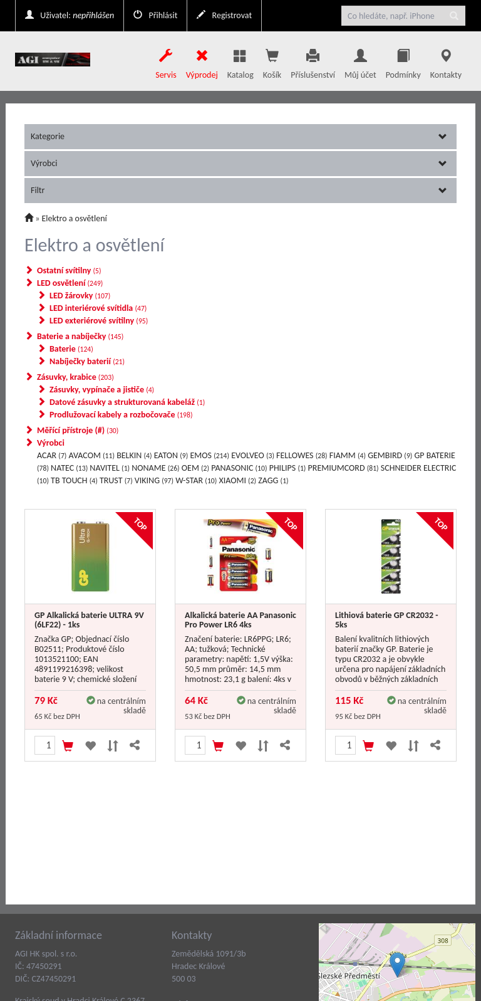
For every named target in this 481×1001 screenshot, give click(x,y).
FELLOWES (302, 455)
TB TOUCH (74, 480)
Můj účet (360, 60)
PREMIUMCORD (343, 468)
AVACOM (92, 455)
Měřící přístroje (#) (77, 430)
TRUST (116, 480)
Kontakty (446, 60)
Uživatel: (69, 15)
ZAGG (273, 480)
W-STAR (196, 480)
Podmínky (403, 60)
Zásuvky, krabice (75, 377)
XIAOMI (237, 480)
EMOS (209, 455)
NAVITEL (110, 468)
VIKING (154, 480)
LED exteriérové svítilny (98, 320)
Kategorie (239, 136)
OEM (195, 468)
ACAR (51, 455)
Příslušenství (313, 60)
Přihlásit (155, 15)
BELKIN (134, 455)
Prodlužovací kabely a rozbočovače (120, 414)
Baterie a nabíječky (80, 336)
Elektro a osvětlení (74, 218)
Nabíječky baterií (87, 361)
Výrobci (239, 163)
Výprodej (202, 60)
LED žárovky (79, 295)
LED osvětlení (70, 283)
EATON (171, 455)
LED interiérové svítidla (98, 308)
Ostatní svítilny (69, 270)
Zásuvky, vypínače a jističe (101, 389)
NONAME (155, 468)
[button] (471, 965)
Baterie (71, 348)
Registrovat (224, 15)
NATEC (69, 468)
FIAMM (347, 455)
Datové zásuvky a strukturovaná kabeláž (127, 402)
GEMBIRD (390, 455)
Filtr (239, 190)
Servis (165, 60)
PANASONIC (239, 468)
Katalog (240, 60)
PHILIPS (287, 468)
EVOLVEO (252, 455)
